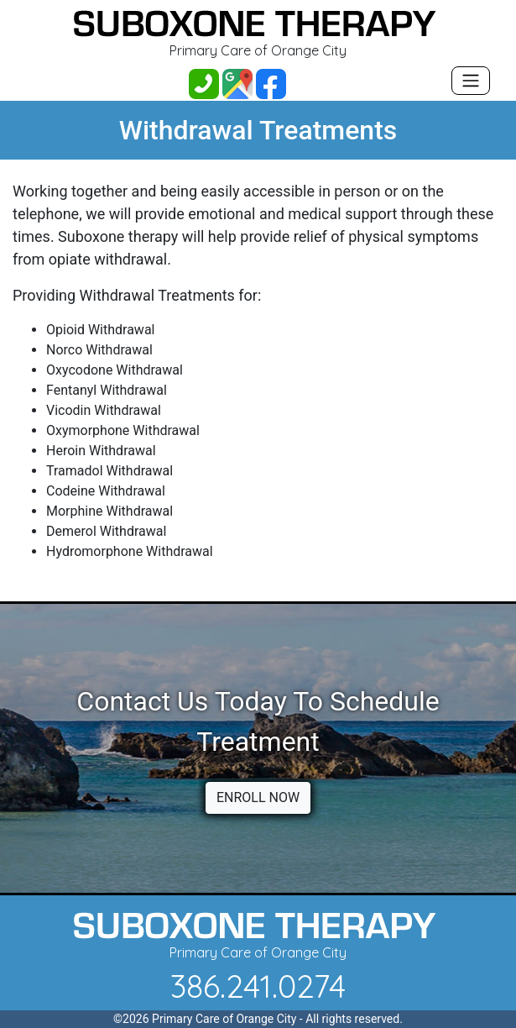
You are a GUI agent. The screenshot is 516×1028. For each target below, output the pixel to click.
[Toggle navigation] (470, 80)
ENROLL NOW (258, 797)
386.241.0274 (258, 986)
